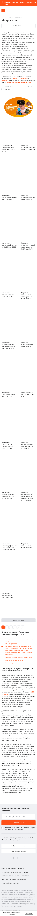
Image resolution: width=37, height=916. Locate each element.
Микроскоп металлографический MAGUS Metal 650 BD (9, 245)
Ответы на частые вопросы (14, 660)
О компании (5, 869)
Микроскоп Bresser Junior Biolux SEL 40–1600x (27, 394)
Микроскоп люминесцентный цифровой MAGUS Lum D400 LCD (27, 445)
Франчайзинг (22, 879)
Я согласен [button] (29, 913)
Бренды (17, 876)
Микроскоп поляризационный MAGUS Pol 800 (27, 344)
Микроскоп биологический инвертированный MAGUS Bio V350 (27, 296)
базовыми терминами (20, 78)
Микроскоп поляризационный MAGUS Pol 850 (8, 394)
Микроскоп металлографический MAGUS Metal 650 (28, 197)
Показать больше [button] (18, 620)
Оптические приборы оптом (11, 872)
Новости (25, 872)
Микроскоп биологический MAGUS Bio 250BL (8, 596)
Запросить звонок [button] (19, 846)
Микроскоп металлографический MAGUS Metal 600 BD (28, 147)
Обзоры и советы (7, 876)
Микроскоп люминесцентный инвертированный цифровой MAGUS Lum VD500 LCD (27, 496)
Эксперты (12, 879)
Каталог (10, 17)
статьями (4, 80)
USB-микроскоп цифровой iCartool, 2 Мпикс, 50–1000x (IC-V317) (9, 148)
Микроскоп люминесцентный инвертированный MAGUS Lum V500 (8, 345)
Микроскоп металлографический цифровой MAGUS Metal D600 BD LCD (9, 547)
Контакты (4, 879)
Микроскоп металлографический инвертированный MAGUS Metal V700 (28, 246)
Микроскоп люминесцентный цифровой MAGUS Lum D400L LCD (8, 495)
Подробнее (12, 914)
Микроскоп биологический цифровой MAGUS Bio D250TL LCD (8, 445)
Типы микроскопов (11, 644)
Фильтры (17, 26)
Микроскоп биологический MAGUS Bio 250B (26, 546)
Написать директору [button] (19, 851)
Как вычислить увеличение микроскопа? (18, 657)
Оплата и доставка (17, 869)
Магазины (25, 876)
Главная (3, 17)
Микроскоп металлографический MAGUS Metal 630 (9, 197)
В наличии (7, 89)
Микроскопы (18, 17)
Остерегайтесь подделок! (10, 883)
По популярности (7, 86)
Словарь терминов (11, 663)
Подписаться (19, 822)
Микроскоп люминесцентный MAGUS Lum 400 (8, 295)
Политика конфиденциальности (10, 910)
